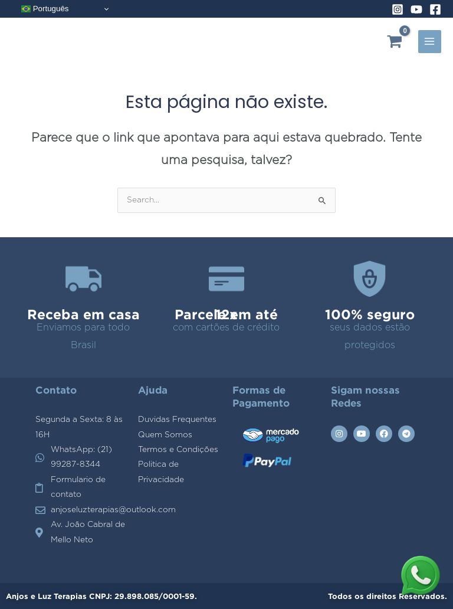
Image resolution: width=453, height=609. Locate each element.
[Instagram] (397, 9)
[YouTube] (416, 9)
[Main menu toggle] (429, 41)
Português (44, 9)
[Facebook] (435, 9)
